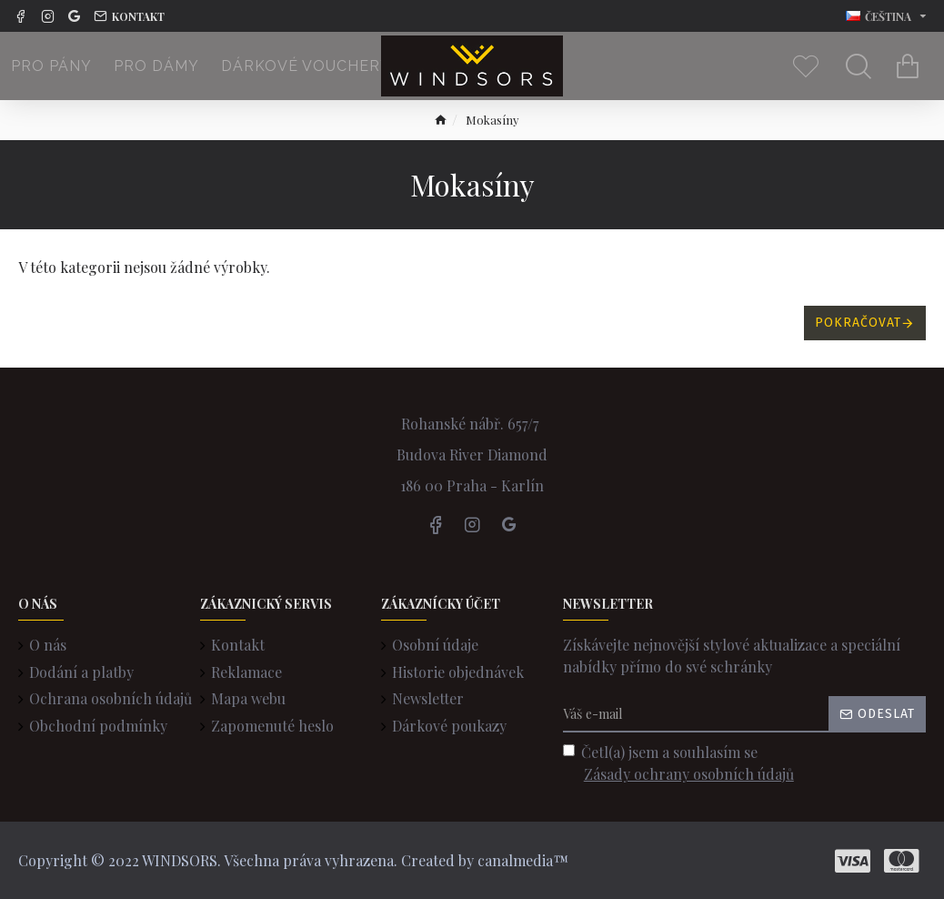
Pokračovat (858, 322)
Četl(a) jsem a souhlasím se (680, 763)
